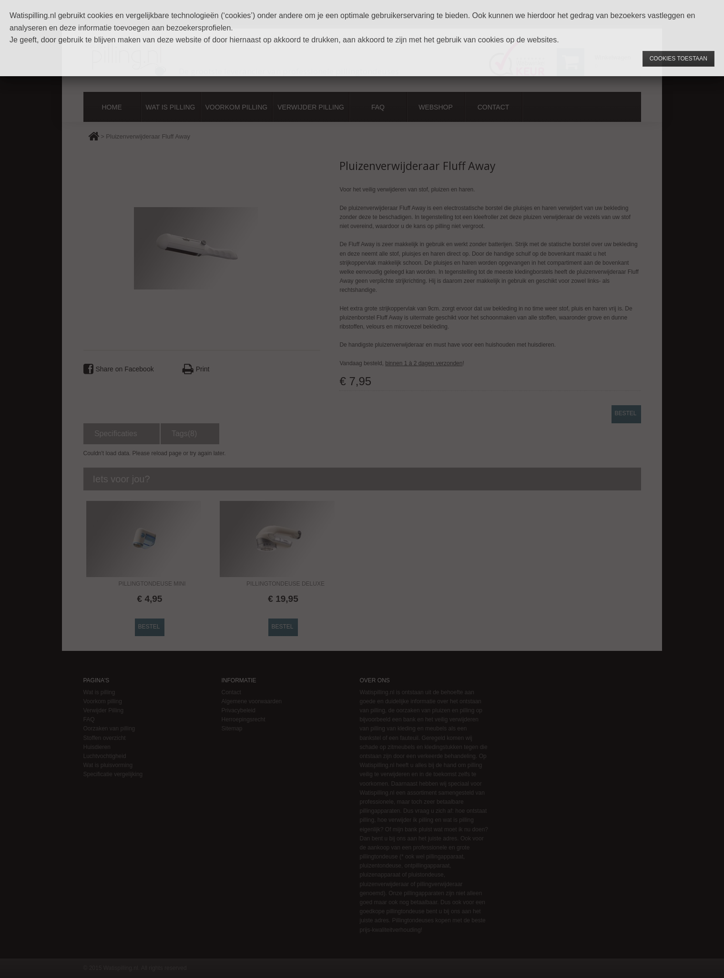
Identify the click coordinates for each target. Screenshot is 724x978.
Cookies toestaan (678, 58)
